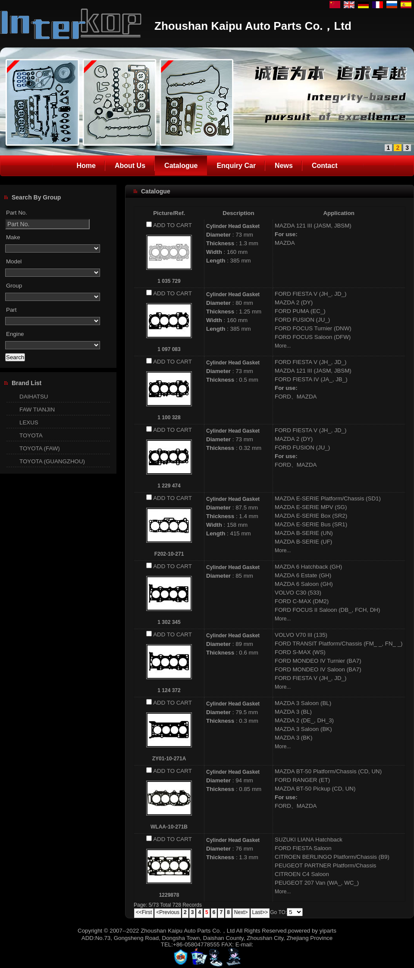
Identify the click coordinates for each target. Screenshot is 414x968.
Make (13, 237)
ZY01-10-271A (169, 759)
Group (14, 285)
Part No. (16, 212)
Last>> (260, 912)
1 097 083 (168, 349)
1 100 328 (168, 417)
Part (11, 310)
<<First (144, 912)
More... (283, 346)
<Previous (167, 912)
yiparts (328, 930)
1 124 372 (168, 690)
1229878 (169, 895)
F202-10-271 (169, 554)
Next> (241, 912)
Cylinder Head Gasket (233, 226)
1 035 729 (168, 281)
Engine (15, 334)
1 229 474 (168, 486)
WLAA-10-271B (169, 827)
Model (14, 261)
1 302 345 (168, 622)
